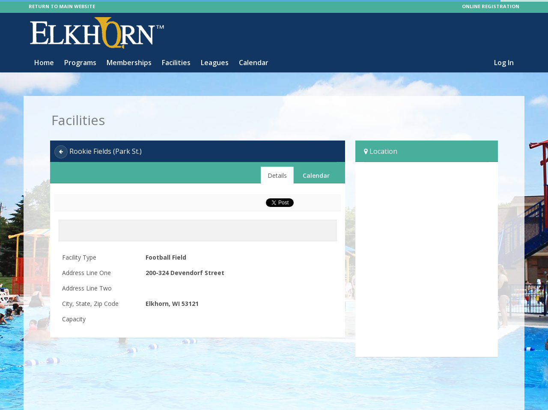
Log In (504, 62)
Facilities (176, 62)
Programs (80, 62)
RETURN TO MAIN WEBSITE (62, 6)
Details (277, 175)
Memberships (129, 62)
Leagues (215, 62)
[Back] (61, 152)
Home (44, 62)
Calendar (253, 62)
